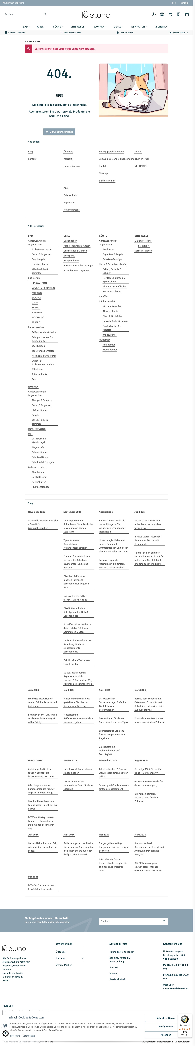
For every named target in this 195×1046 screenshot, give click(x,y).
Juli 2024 (33, 834)
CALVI (35, 302)
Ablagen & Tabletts (42, 400)
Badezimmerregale (41, 249)
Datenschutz (30, 1036)
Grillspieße (69, 255)
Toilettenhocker (40, 374)
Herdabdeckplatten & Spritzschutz (114, 279)
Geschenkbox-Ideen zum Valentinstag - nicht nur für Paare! (42, 805)
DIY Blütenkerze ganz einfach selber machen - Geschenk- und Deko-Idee (148, 867)
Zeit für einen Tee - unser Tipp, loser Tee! (77, 662)
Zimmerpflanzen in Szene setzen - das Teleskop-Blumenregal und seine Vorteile (77, 562)
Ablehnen (165, 1034)
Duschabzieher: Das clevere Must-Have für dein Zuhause (149, 720)
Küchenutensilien (112, 306)
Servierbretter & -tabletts (112, 328)
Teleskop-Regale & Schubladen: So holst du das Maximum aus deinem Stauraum (78, 526)
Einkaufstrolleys (143, 240)
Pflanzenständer (40, 486)
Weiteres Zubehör (112, 291)
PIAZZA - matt (39, 282)
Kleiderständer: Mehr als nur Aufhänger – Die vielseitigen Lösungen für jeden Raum (112, 526)
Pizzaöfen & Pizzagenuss (76, 270)
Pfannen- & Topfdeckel (114, 286)
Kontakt (184, 3)
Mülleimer (104, 339)
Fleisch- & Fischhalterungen (78, 265)
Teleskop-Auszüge (112, 259)
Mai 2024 (104, 834)
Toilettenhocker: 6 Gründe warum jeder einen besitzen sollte (113, 773)
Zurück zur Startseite (59, 131)
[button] (153, 14)
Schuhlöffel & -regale (43, 462)
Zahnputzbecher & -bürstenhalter (42, 339)
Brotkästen (108, 249)
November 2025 (36, 511)
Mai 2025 (69, 690)
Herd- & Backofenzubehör (112, 264)
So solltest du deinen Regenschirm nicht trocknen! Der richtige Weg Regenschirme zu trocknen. (78, 678)
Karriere (60, 958)
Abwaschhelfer (111, 311)
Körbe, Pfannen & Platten (77, 245)
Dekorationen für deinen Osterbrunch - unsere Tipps (113, 720)
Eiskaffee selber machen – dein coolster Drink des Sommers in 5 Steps (77, 628)
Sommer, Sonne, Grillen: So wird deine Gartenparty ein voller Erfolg (42, 718)
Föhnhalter (37, 369)
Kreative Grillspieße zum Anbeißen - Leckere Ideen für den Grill (148, 524)
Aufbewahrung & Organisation (37, 242)
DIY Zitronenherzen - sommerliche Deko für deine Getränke (78, 785)
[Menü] (190, 1015)
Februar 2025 (35, 760)
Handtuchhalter (40, 264)
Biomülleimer (110, 349)
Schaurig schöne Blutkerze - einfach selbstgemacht (114, 787)
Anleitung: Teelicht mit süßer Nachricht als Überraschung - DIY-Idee (41, 773)
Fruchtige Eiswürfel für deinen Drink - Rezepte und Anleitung (42, 702)
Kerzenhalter (39, 482)
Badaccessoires (36, 327)
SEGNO (35, 307)
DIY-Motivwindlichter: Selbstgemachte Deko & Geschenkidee (76, 612)
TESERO (36, 322)
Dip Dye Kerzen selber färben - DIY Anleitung (75, 597)
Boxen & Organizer (41, 254)
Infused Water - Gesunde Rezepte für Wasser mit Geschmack (147, 540)
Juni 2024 (69, 834)
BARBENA (37, 312)
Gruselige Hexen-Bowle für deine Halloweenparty (148, 783)
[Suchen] (21, 14)
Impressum (15, 1036)
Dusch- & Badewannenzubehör (43, 362)
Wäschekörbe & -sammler (40, 271)
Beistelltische (39, 477)
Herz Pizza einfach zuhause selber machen (78, 771)
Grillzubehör (70, 240)
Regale (35, 415)
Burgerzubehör (71, 260)
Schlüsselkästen (40, 457)
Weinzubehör (109, 334)
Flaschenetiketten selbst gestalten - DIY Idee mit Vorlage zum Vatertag (77, 702)
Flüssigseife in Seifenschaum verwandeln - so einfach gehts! (78, 718)
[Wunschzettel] (178, 14)
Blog (174, 3)
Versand (49, 1041)
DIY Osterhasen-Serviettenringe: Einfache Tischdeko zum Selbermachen (112, 704)
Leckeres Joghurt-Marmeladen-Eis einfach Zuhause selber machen (112, 564)
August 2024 (141, 760)
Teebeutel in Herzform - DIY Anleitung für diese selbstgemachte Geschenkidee (78, 646)
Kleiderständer (39, 410)
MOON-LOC (38, 317)
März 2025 (140, 690)
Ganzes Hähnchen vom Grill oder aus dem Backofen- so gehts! (42, 847)
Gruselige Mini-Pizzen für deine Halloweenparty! (147, 771)
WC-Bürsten (38, 345)
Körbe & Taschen (143, 250)
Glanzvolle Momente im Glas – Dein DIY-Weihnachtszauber (43, 524)
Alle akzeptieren (165, 1018)
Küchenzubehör (107, 301)
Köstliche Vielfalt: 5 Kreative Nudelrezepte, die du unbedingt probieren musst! (113, 865)
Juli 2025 (139, 511)
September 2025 (72, 511)
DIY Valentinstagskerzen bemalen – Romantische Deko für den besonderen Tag (41, 823)
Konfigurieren (164, 1026)
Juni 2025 (33, 690)
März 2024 (140, 834)
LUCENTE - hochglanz (43, 287)
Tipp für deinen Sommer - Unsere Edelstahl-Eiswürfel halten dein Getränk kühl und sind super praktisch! (149, 558)
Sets (34, 379)
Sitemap (113, 973)
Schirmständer (39, 452)
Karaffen (103, 296)
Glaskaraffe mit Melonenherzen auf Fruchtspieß (109, 750)
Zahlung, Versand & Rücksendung (119, 959)
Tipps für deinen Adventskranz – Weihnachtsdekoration (75, 544)
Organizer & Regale (113, 254)
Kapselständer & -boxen (115, 321)
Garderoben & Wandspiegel (39, 440)
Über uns (61, 951)
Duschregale (38, 259)
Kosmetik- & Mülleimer (44, 355)
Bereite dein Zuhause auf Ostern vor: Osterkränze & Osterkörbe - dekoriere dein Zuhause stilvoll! (148, 704)
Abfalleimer (109, 344)
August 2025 (106, 511)
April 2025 (105, 690)
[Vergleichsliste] (170, 14)
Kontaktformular (178, 988)
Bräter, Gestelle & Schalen (112, 271)
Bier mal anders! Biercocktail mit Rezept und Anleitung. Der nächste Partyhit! (149, 849)
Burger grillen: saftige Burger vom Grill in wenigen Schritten (114, 847)
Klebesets (37, 292)
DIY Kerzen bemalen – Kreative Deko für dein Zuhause (146, 797)
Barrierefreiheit (117, 979)
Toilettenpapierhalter (43, 350)
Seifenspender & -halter (44, 332)
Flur (30, 433)
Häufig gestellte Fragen (121, 951)
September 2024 (108, 760)
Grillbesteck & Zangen (75, 250)
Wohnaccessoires (37, 467)
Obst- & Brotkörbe (112, 316)
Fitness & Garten (37, 428)
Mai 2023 (33, 876)
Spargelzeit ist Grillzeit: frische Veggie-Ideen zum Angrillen (112, 734)
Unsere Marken (64, 965)
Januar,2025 (70, 760)
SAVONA (36, 297)
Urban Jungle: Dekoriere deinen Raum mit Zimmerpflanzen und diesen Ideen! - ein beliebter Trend (113, 546)
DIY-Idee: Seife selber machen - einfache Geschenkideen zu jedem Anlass (77, 582)
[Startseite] (96, 14)
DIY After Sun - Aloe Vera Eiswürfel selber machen (41, 887)
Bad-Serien (34, 277)
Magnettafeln (39, 447)
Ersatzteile (144, 245)
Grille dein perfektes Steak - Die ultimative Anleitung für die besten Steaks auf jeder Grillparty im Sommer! (78, 849)
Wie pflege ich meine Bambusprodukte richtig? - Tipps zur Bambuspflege (42, 789)
